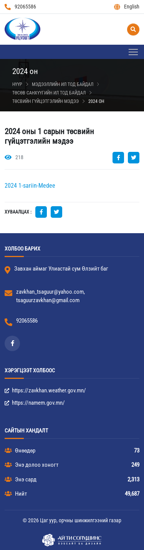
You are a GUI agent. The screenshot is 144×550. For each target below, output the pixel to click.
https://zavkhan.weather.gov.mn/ (45, 390)
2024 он (96, 101)
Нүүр (17, 84)
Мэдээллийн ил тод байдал (62, 84)
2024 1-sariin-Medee (30, 185)
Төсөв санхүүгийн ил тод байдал (49, 93)
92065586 (20, 6)
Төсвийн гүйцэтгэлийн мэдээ (45, 101)
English (126, 6)
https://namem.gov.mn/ (35, 402)
